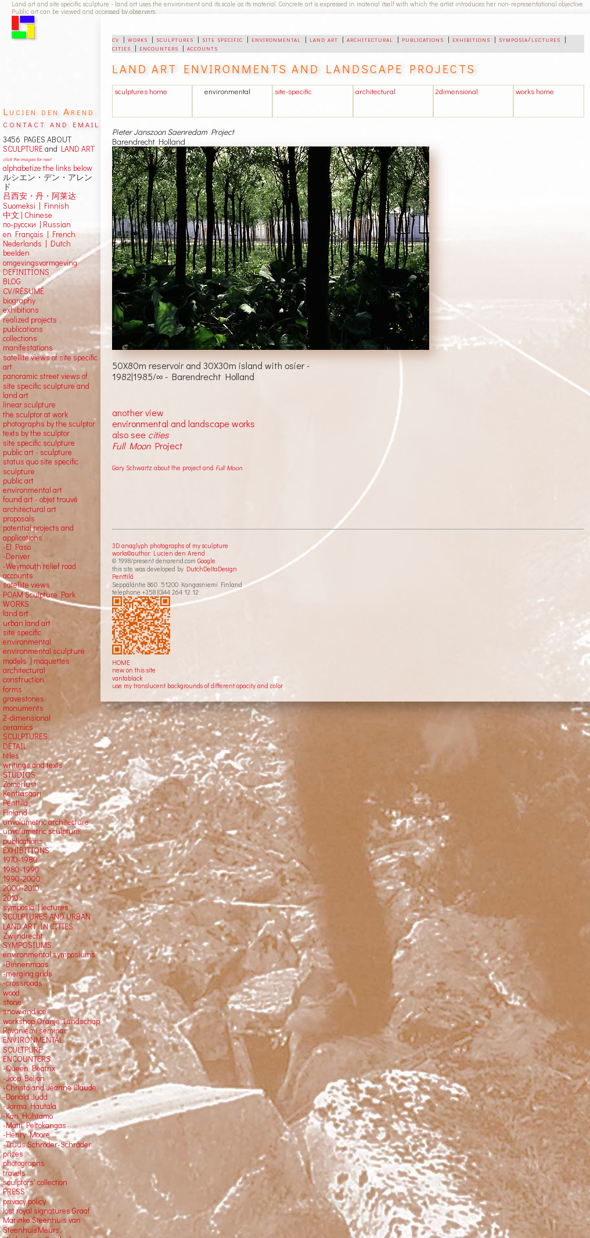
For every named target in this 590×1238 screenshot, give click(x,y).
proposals (19, 518)
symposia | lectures (36, 907)
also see (140, 434)
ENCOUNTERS (27, 1059)
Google (206, 560)
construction (23, 679)
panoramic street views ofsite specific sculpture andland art (46, 385)
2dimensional (457, 91)
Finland (15, 812)
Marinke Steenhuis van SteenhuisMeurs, (42, 1225)
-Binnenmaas (26, 964)
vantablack (127, 678)
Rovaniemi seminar (35, 1030)
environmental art (32, 490)
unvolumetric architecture (46, 822)
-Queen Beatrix (29, 1068)
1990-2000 (22, 879)
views (40, 584)
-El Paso (17, 547)
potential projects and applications (38, 532)
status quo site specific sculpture (40, 466)
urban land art (27, 623)
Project (147, 445)
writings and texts (33, 765)
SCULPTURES (25, 736)
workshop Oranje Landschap (51, 1021)
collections (20, 338)
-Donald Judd (25, 1097)
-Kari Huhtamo (28, 1116)
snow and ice (24, 1011)
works (138, 39)
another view (138, 412)
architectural (370, 39)
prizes (13, 1153)
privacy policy (24, 1201)
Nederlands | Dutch (37, 243)
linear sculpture (29, 404)
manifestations (28, 347)
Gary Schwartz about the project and (177, 467)
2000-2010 (21, 888)
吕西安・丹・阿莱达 (39, 196)
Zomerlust (20, 784)
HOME (121, 662)
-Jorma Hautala (29, 1106)
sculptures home (140, 91)
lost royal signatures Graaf (46, 1210)
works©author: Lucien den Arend (158, 553)
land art (324, 39)
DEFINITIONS (26, 272)
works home (535, 91)
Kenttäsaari (22, 793)
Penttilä (123, 576)
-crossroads (22, 983)
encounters (158, 47)
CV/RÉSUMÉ (23, 291)
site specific (222, 39)
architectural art (29, 509)
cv (115, 39)
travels (14, 1173)
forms (12, 689)
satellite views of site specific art (50, 362)
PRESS (14, 1191)
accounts (202, 47)
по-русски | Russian (37, 224)
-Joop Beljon (24, 1078)
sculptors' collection (35, 1182)
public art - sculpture (37, 452)
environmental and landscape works (183, 423)
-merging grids (27, 973)
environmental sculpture (44, 651)
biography (19, 300)
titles (11, 755)
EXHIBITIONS (26, 850)
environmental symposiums (49, 954)
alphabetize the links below (47, 168)
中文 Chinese (27, 215)
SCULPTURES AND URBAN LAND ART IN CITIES (47, 921)
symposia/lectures (529, 39)
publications (423, 39)
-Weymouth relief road (39, 566)
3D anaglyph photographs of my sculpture (170, 545)
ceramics (18, 727)
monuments (23, 708)
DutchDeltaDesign (211, 568)
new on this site (134, 669)
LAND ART (76, 149)
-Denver (16, 556)
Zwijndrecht (23, 936)
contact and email (51, 123)
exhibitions (471, 39)
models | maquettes (36, 661)
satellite (16, 584)
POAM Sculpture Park (39, 594)
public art (18, 480)
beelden (16, 253)
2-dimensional (27, 718)
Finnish (55, 206)
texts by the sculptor (36, 433)
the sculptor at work (35, 414)
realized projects (30, 319)
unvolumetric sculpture (41, 831)
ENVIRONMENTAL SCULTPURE (33, 1044)
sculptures (174, 39)
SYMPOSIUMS (27, 945)
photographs (24, 1163)
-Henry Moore (26, 1134)
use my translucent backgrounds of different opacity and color (197, 685)
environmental (276, 39)
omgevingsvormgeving (40, 262)
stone (12, 1002)
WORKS (16, 604)
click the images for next (27, 159)
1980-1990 (21, 869)
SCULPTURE (23, 149)
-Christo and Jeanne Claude (49, 1087)
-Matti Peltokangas (34, 1125)
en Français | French (39, 234)
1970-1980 (20, 859)
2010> (13, 898)
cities (121, 47)
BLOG (12, 281)
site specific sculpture (39, 443)
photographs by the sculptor (49, 423)
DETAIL (15, 746)
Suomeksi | (22, 206)
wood (11, 992)
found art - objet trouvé (40, 499)
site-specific (293, 91)
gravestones (23, 698)
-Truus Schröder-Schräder (47, 1144)
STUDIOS (19, 775)
